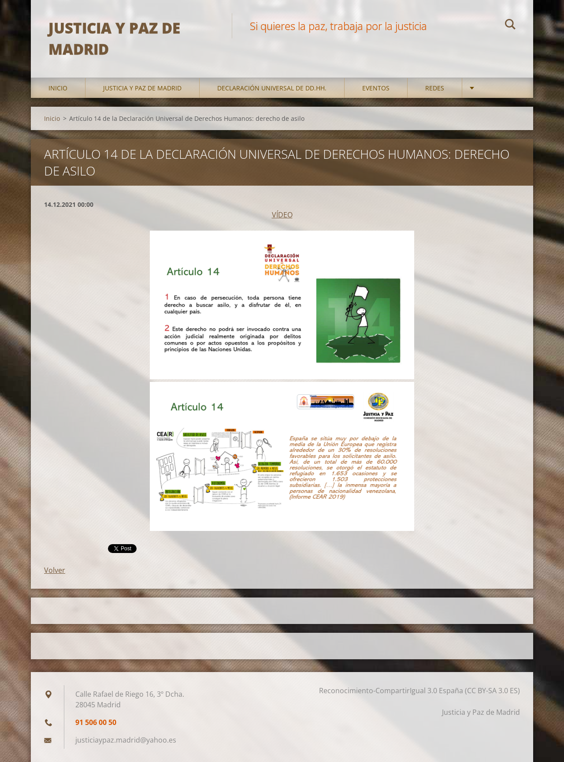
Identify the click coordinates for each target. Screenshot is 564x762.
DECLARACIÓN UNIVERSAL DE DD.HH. (272, 88)
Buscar (510, 26)
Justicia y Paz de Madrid (142, 88)
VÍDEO (282, 215)
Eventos (376, 88)
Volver (54, 570)
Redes (434, 88)
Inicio (57, 88)
